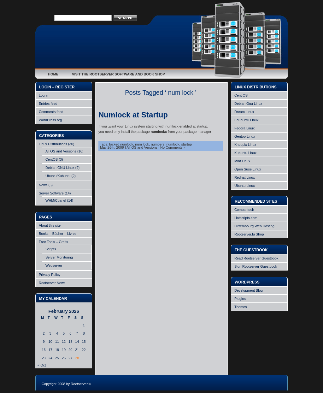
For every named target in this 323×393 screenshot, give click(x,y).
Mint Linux (242, 161)
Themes (240, 307)
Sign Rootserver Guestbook (255, 266)
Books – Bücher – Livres (57, 233)
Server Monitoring (59, 257)
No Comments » (172, 147)
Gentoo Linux (244, 136)
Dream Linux (244, 112)
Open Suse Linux (247, 169)
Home (53, 74)
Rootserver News (52, 283)
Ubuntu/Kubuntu (58, 176)
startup (186, 144)
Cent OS (241, 95)
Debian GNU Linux (59, 168)
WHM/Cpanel (55, 200)
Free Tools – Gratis (53, 242)
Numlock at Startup (133, 114)
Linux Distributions (53, 144)
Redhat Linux (244, 177)
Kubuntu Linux (245, 153)
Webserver (53, 265)
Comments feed (51, 112)
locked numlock (121, 144)
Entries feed (48, 103)
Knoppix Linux (245, 144)
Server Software (51, 193)
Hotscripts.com (245, 218)
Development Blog (248, 290)
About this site (50, 225)
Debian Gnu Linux (248, 103)
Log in (43, 95)
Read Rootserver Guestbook (256, 258)
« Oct (42, 365)
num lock (142, 144)
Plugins (240, 299)
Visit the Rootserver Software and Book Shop (118, 74)
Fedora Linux (244, 128)
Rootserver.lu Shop (249, 234)
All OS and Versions (60, 151)
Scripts (50, 249)
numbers (157, 144)
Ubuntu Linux (244, 186)
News (43, 185)
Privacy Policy (49, 275)
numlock (172, 144)
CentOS (51, 159)
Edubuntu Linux (246, 120)
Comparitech (244, 209)
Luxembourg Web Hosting (254, 226)
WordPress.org (50, 120)
